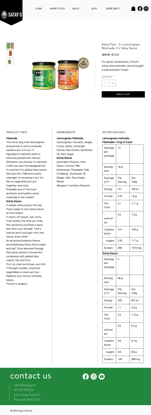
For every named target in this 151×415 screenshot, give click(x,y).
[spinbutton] (109, 83)
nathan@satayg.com (25, 385)
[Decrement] (104, 83)
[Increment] (113, 83)
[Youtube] (102, 376)
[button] (133, 8)
